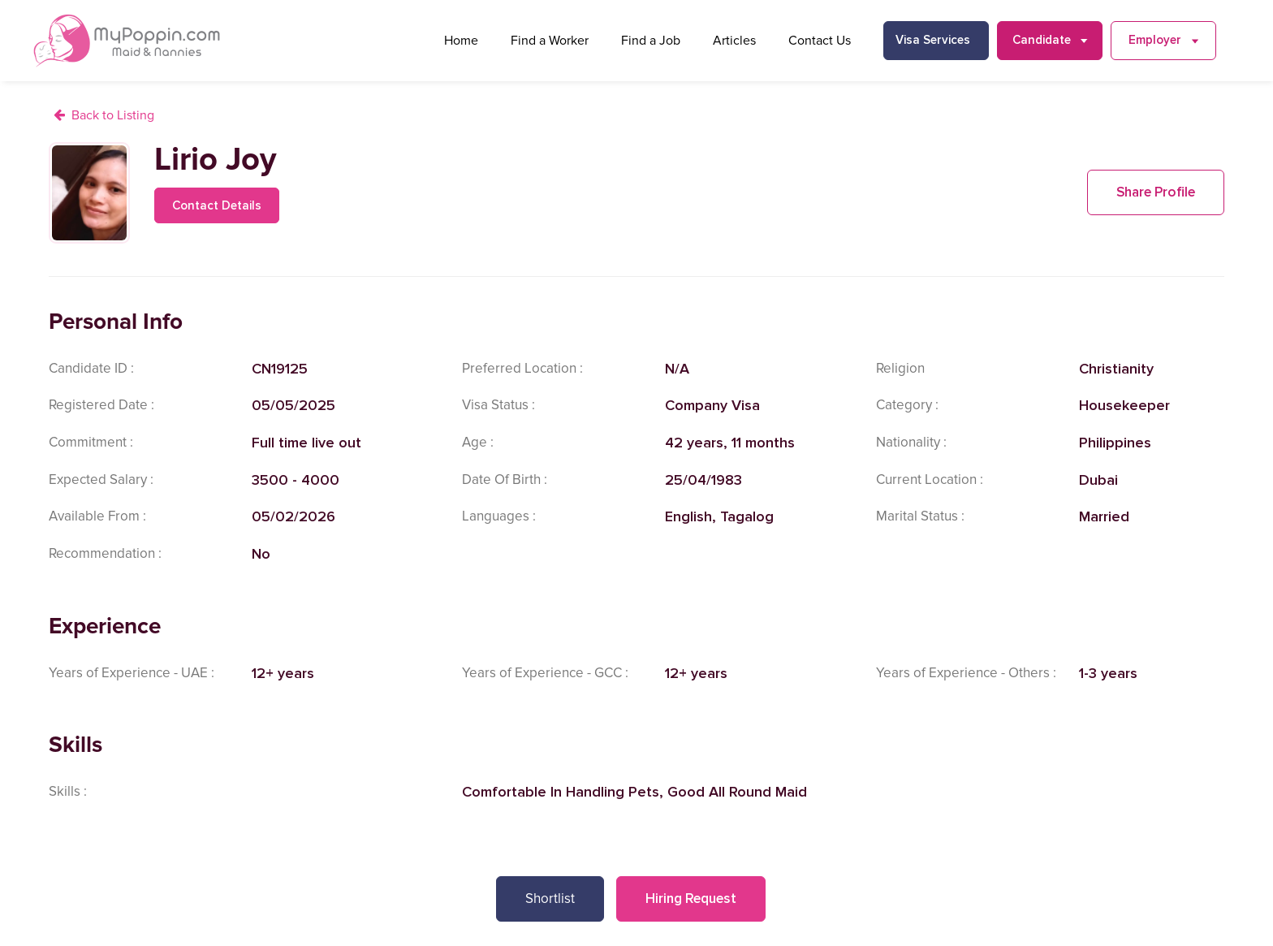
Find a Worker (550, 40)
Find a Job (650, 40)
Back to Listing (112, 115)
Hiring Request (690, 898)
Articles (734, 40)
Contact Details (216, 205)
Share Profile (1155, 192)
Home (461, 40)
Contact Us (819, 40)
